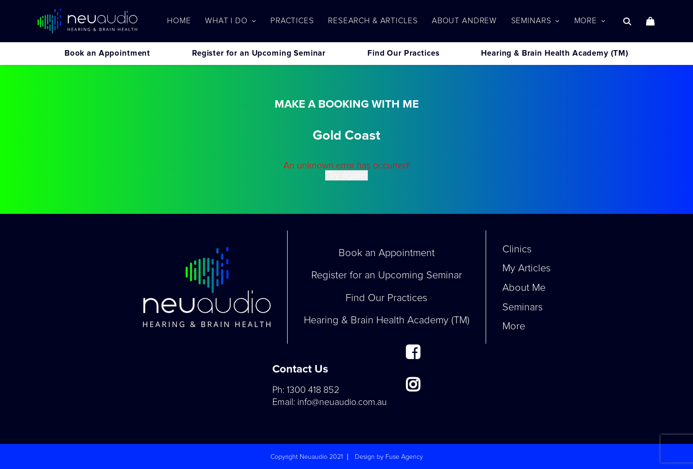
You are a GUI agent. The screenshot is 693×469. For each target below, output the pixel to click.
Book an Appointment (107, 54)
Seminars (535, 21)
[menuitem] (178, 21)
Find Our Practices (403, 54)
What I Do (230, 21)
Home (179, 21)
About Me (523, 288)
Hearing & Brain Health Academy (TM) (555, 54)
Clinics (517, 249)
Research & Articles (372, 21)
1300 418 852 (313, 390)
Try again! (346, 175)
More (590, 21)
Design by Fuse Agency (389, 457)
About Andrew (464, 21)
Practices (292, 21)
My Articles (526, 268)
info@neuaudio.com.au (342, 402)
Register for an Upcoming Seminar (259, 54)
